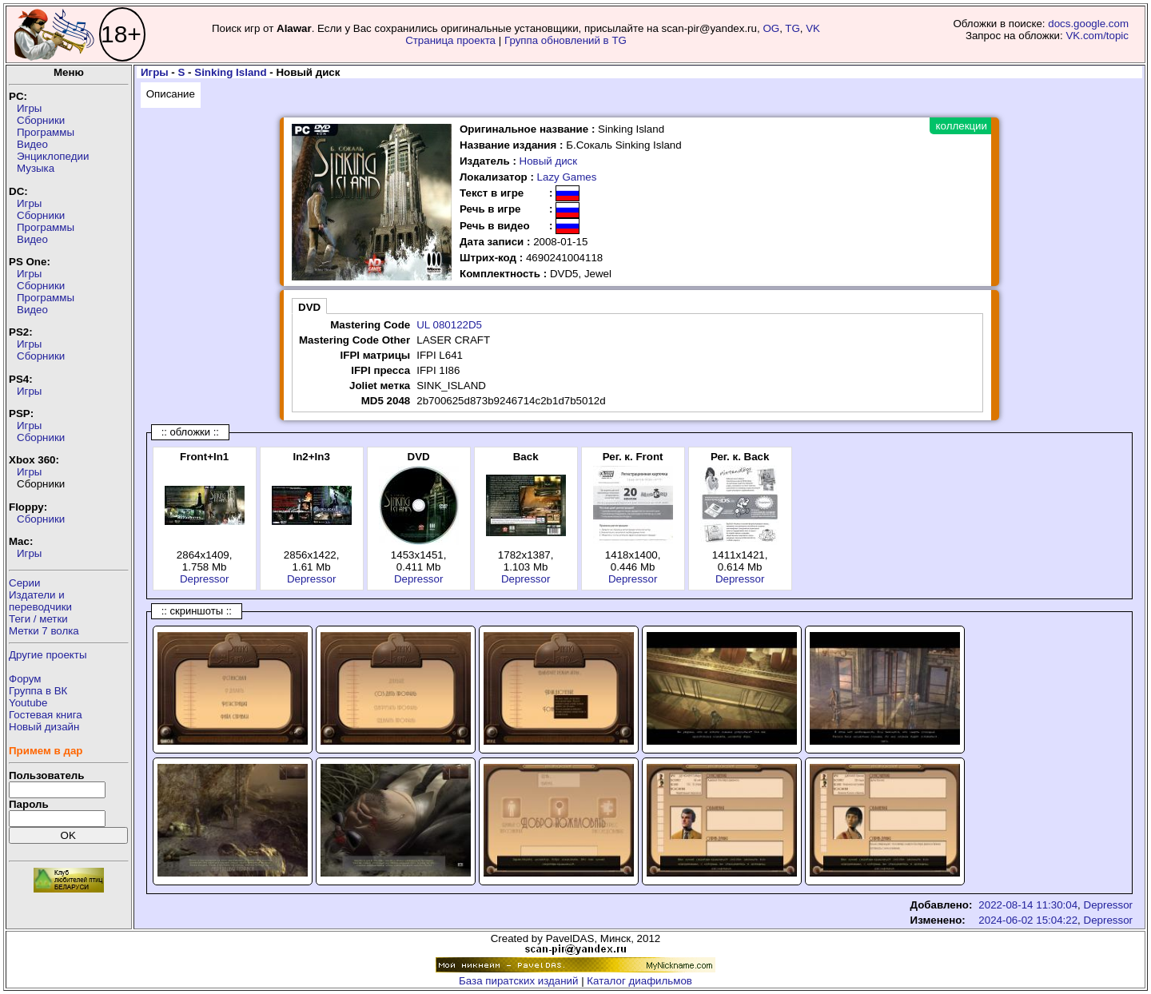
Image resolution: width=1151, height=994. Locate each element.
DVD (309, 307)
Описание (170, 94)
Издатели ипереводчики (40, 601)
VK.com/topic (1097, 36)
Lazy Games (567, 177)
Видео (32, 144)
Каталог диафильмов (639, 981)
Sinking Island (230, 72)
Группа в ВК (38, 691)
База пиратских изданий (518, 981)
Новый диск (549, 161)
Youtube (28, 703)
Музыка (35, 168)
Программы (45, 132)
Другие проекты (48, 655)
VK (813, 28)
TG (792, 28)
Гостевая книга (45, 715)
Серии (24, 583)
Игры (29, 108)
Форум (25, 679)
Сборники (41, 120)
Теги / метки (38, 619)
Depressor (204, 579)
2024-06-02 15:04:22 (1027, 920)
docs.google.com (1088, 24)
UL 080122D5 (449, 325)
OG (771, 28)
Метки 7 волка (44, 631)
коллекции (961, 126)
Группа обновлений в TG (565, 40)
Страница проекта (450, 40)
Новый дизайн (44, 727)
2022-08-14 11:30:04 (1027, 905)
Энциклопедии (53, 156)
